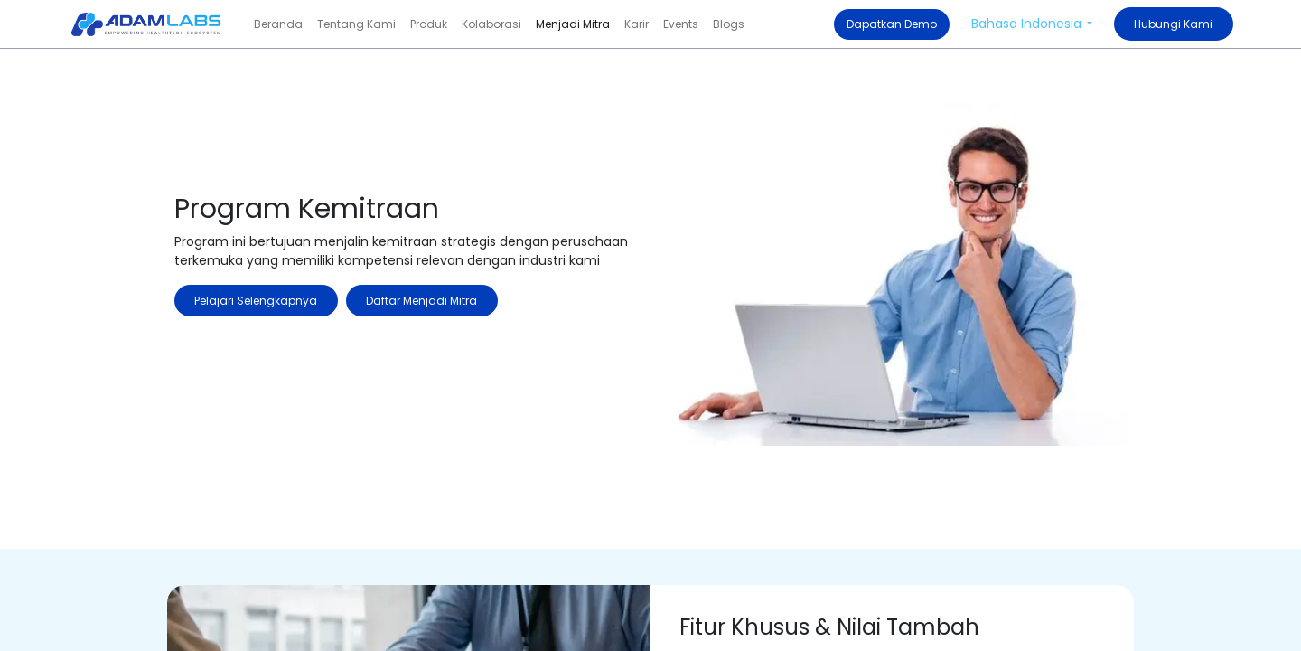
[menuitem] (278, 24)
